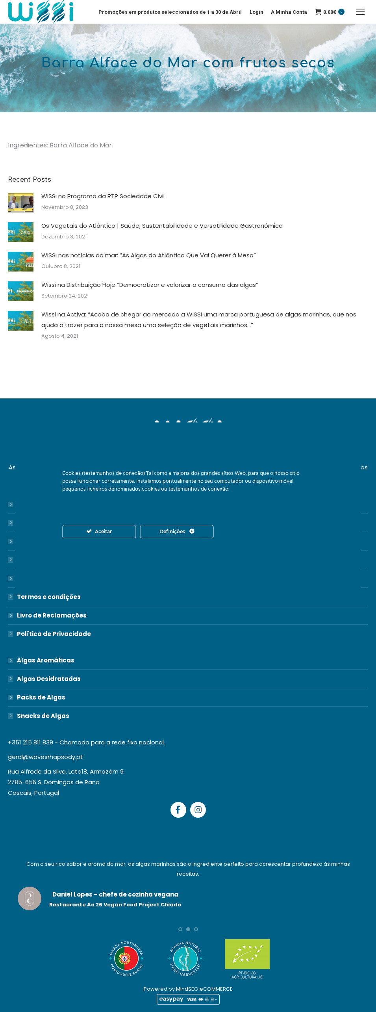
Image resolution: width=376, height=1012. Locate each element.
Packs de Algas (41, 697)
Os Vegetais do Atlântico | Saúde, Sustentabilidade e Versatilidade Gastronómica (162, 225)
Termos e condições (49, 597)
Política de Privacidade (54, 634)
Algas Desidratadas (49, 679)
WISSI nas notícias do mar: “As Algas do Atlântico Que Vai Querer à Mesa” (148, 255)
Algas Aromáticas (45, 660)
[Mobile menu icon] (360, 12)
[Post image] (20, 202)
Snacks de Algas (43, 716)
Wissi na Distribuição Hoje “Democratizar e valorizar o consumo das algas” (149, 285)
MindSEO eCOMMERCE (204, 989)
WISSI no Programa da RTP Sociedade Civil (103, 196)
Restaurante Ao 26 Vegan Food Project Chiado (115, 904)
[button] (180, 929)
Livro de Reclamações (52, 615)
